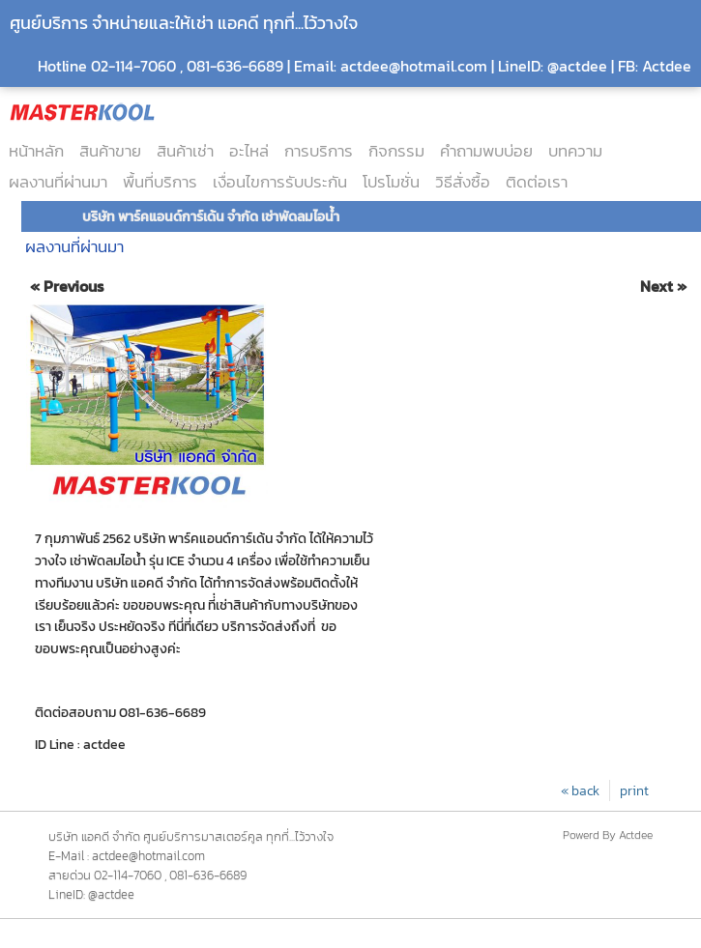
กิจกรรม (396, 150)
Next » (663, 286)
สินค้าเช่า (185, 150)
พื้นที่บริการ (160, 181)
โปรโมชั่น (391, 181)
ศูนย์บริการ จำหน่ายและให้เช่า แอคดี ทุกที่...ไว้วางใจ (184, 23)
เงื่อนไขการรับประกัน (280, 181)
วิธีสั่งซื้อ (462, 181)
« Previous (67, 286)
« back (580, 790)
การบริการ (318, 150)
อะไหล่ (249, 150)
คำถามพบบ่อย (486, 150)
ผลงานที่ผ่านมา (58, 181)
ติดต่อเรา (537, 181)
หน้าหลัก (36, 150)
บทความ (575, 150)
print (634, 790)
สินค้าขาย (110, 150)
